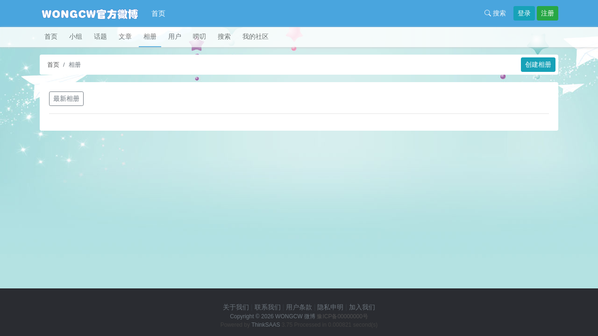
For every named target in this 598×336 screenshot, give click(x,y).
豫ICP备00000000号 (342, 316)
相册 (150, 36)
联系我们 (268, 307)
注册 (547, 13)
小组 (75, 36)
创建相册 (538, 64)
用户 (174, 36)
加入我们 (362, 307)
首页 (158, 13)
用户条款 (299, 307)
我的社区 (255, 36)
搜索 (495, 13)
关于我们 (236, 307)
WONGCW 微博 (295, 316)
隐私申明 (330, 307)
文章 (125, 36)
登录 (524, 13)
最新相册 (66, 98)
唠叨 (199, 36)
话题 (100, 36)
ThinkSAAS (265, 325)
